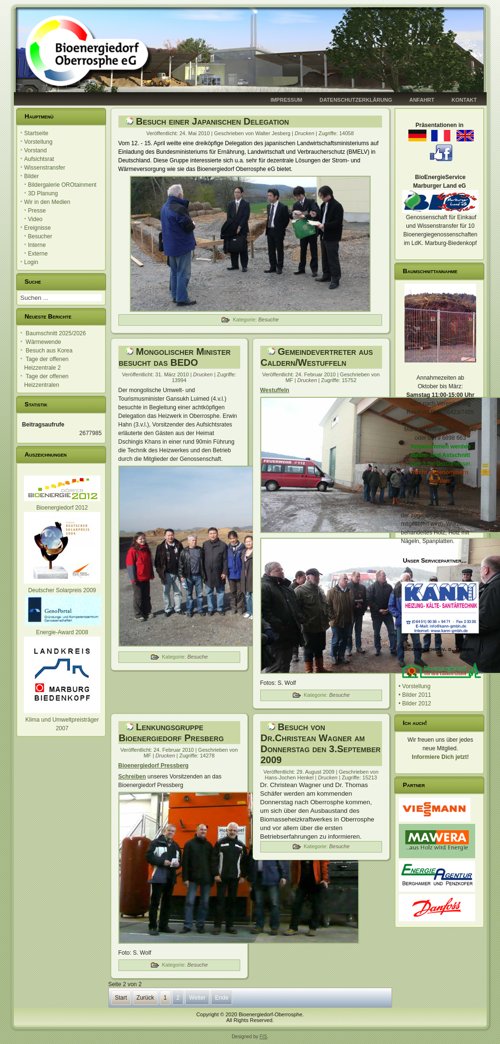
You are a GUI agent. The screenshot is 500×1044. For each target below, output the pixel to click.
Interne (37, 245)
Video (35, 219)
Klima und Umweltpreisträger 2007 (62, 720)
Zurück (145, 997)
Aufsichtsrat (39, 159)
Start (121, 997)
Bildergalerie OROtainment (62, 184)
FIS (263, 1036)
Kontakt (464, 100)
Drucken (305, 133)
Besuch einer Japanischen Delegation (212, 121)
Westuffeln (274, 390)
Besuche (268, 319)
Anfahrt (422, 100)
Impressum (286, 100)
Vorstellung (38, 141)
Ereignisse (37, 227)
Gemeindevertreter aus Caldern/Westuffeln (317, 357)
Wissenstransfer (44, 167)
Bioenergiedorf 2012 (62, 507)
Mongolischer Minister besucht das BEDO (175, 357)
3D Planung (43, 193)
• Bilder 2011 (415, 695)
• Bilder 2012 (415, 703)
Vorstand (35, 150)
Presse (37, 210)
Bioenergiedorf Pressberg (153, 765)
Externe (38, 253)
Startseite (36, 133)
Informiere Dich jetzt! (440, 757)
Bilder (31, 176)
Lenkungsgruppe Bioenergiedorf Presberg (171, 732)
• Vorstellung (415, 686)
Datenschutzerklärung (355, 100)
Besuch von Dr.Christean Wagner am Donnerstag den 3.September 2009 (321, 743)
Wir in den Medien (47, 202)
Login (31, 262)
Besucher (40, 236)
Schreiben (132, 776)
